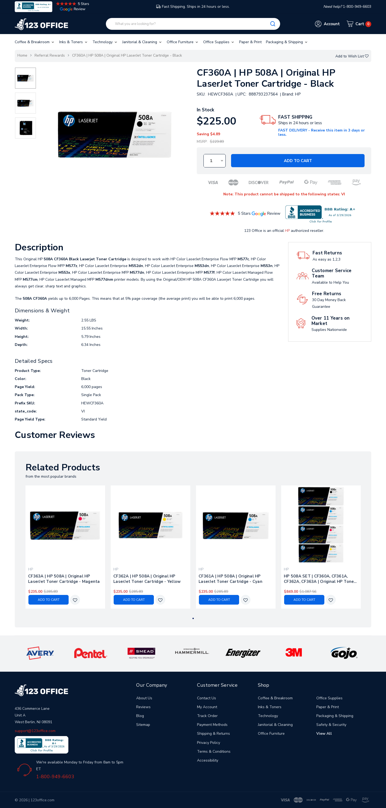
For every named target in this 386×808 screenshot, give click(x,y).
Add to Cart (298, 160)
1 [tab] (193, 618)
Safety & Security (331, 724)
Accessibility (207, 760)
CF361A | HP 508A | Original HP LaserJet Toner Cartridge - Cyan (230, 578)
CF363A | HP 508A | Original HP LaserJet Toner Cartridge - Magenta (64, 578)
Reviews (143, 707)
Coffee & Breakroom (35, 42)
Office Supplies (219, 42)
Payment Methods (212, 724)
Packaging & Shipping (287, 42)
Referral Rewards (50, 55)
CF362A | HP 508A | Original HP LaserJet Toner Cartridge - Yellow (147, 578)
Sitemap (143, 724)
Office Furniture (183, 42)
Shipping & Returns (213, 733)
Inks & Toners (73, 42)
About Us (144, 698)
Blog (140, 715)
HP (287, 230)
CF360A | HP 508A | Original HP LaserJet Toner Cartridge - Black (127, 55)
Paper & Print (250, 42)
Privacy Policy (208, 742)
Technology (105, 42)
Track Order (207, 715)
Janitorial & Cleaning (142, 42)
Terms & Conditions (214, 751)
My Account (207, 707)
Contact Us (206, 698)
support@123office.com (35, 730)
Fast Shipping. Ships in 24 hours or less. (193, 6)
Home (22, 55)
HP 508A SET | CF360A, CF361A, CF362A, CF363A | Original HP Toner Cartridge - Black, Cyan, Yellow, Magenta (320, 578)
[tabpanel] (65, 547)
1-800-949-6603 (55, 776)
